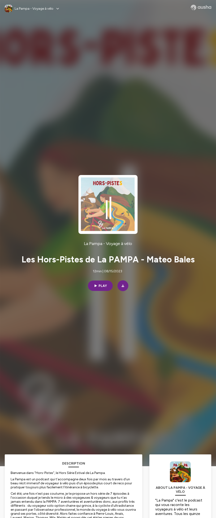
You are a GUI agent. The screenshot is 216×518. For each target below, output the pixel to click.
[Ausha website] (201, 7)
